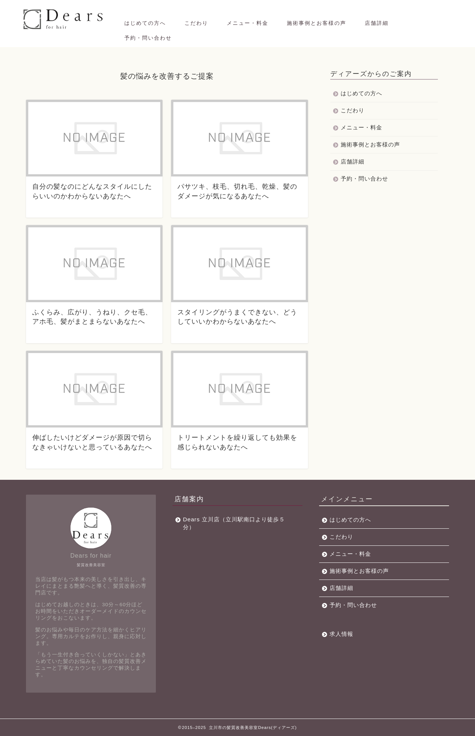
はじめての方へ (145, 23)
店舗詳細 (377, 23)
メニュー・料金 (247, 23)
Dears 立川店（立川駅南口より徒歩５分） (234, 523)
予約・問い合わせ (148, 37)
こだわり (196, 23)
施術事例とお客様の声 (316, 23)
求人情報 (341, 634)
